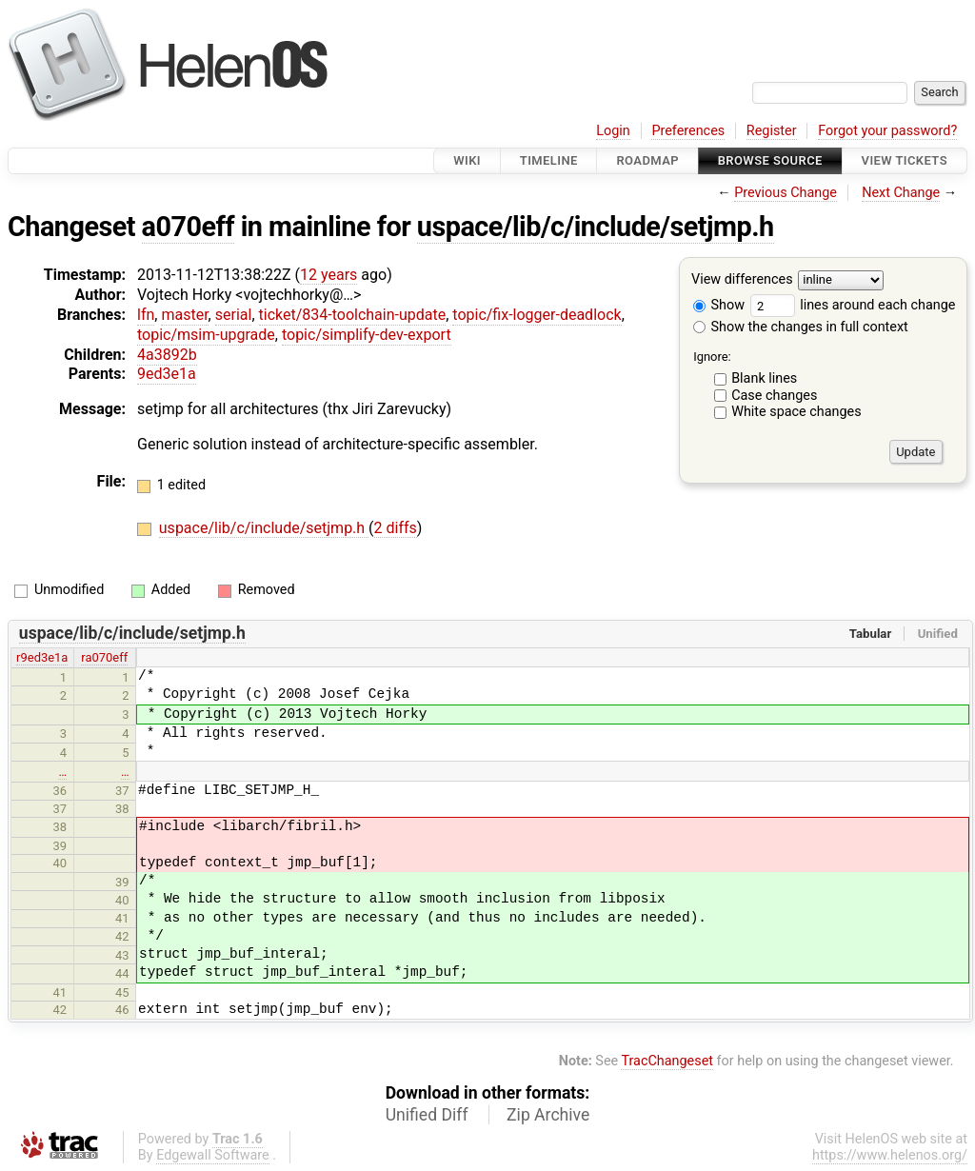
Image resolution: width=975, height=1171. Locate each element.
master (184, 315)
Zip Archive (548, 1114)
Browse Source (770, 160)
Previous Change (785, 193)
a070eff (188, 226)
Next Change (901, 193)
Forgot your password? (887, 131)
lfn (145, 315)
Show (719, 305)
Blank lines (764, 378)
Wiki (467, 160)
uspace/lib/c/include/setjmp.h (595, 226)
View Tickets (904, 160)
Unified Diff (427, 1114)
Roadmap (647, 160)
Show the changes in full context (800, 327)
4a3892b (167, 355)
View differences (742, 280)
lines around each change (853, 305)
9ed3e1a (166, 374)
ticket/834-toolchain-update (353, 315)
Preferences (688, 131)
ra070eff (104, 657)
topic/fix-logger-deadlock (536, 315)
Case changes (774, 395)
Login (613, 131)
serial (233, 315)
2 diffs (395, 528)
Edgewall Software (212, 1155)
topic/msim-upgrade (206, 335)
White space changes (796, 412)
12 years (328, 275)
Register (771, 131)
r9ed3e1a (42, 657)
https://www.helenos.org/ (889, 1155)
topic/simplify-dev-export (366, 335)
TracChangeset (667, 1061)
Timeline (549, 160)
